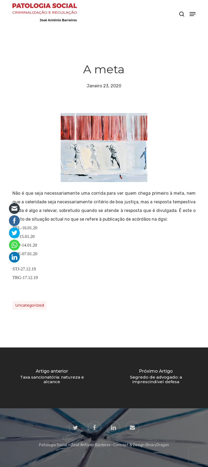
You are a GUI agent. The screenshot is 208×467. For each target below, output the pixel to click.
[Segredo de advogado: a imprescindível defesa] (156, 377)
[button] (193, 14)
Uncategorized (29, 305)
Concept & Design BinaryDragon (141, 445)
